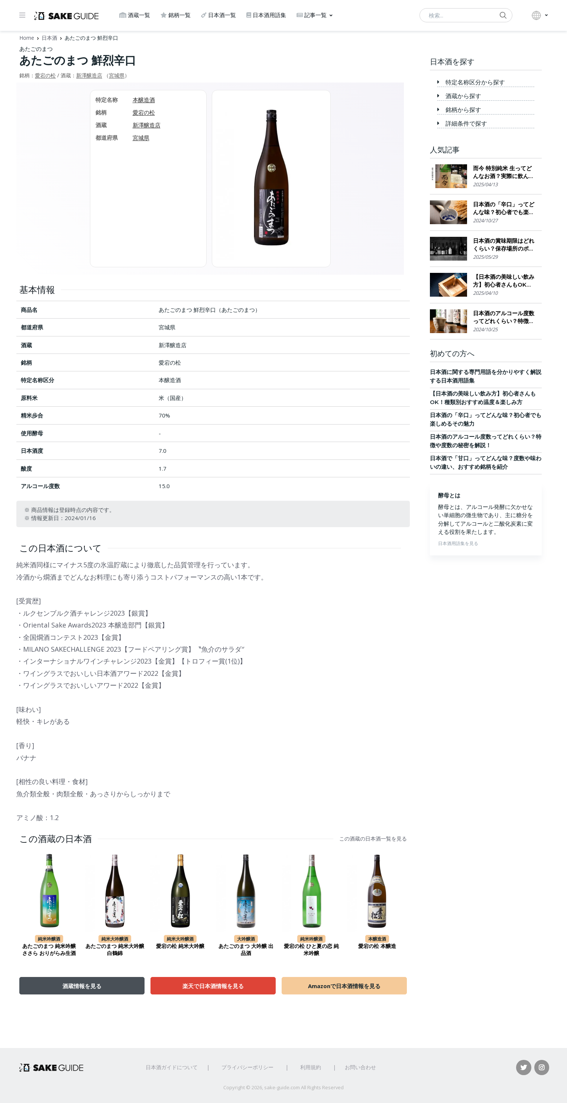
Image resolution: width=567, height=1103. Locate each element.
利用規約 (310, 1067)
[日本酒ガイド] (66, 15)
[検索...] (465, 15)
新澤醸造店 (89, 75)
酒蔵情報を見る (81, 986)
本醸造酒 (144, 99)
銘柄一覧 (176, 15)
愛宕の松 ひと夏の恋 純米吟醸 (311, 950)
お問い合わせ (360, 1067)
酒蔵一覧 (134, 15)
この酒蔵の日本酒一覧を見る (373, 838)
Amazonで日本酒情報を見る (344, 986)
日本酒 (49, 37)
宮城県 (116, 75)
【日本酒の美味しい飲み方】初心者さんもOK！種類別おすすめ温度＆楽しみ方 (503, 280)
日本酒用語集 (266, 15)
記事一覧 (312, 15)
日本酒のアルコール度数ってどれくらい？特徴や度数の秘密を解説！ (503, 317)
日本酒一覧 (218, 15)
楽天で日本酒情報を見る (213, 986)
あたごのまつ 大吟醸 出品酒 (245, 950)
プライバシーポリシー (247, 1067)
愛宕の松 (45, 75)
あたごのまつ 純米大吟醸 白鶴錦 (114, 950)
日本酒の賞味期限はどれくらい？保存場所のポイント (503, 244)
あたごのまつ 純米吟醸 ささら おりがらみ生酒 (49, 950)
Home (26, 37)
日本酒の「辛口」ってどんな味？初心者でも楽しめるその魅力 (503, 208)
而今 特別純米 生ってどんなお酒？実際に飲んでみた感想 (503, 172)
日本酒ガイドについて (172, 1067)
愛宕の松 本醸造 (377, 946)
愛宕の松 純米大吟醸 (180, 946)
